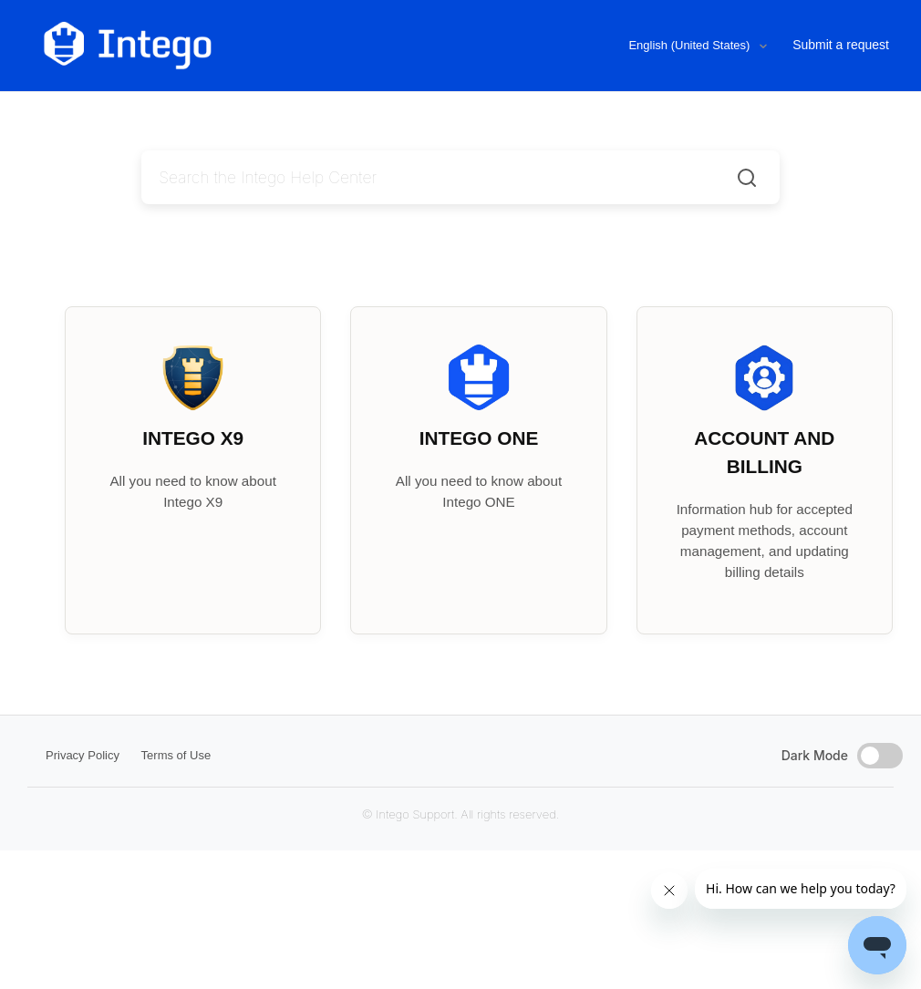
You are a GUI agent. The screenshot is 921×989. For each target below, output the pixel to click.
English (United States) (690, 45)
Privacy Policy (82, 755)
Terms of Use (176, 755)
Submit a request (840, 44)
